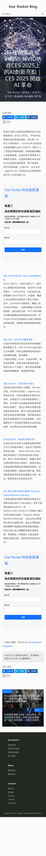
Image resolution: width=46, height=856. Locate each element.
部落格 (11, 792)
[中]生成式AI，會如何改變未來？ (19, 439)
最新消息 (11, 774)
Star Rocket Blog (23, 6)
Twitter (11, 799)
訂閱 (23, 250)
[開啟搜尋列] (42, 14)
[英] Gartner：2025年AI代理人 (19, 383)
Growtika (33, 642)
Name (7, 237)
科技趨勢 (28, 96)
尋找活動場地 (13, 752)
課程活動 (11, 745)
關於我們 (11, 770)
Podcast (11, 796)
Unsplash (7, 646)
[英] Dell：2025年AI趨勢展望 (18, 339)
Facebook (12, 803)
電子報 (37, 96)
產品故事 (18, 96)
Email (7, 228)
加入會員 (11, 756)
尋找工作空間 (13, 748)
